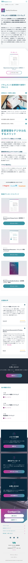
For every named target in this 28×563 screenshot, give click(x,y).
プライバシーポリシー (14, 554)
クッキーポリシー (14, 557)
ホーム (2, 4)
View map (14, 549)
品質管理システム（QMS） (9, 4)
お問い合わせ (14, 515)
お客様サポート (14, 519)
